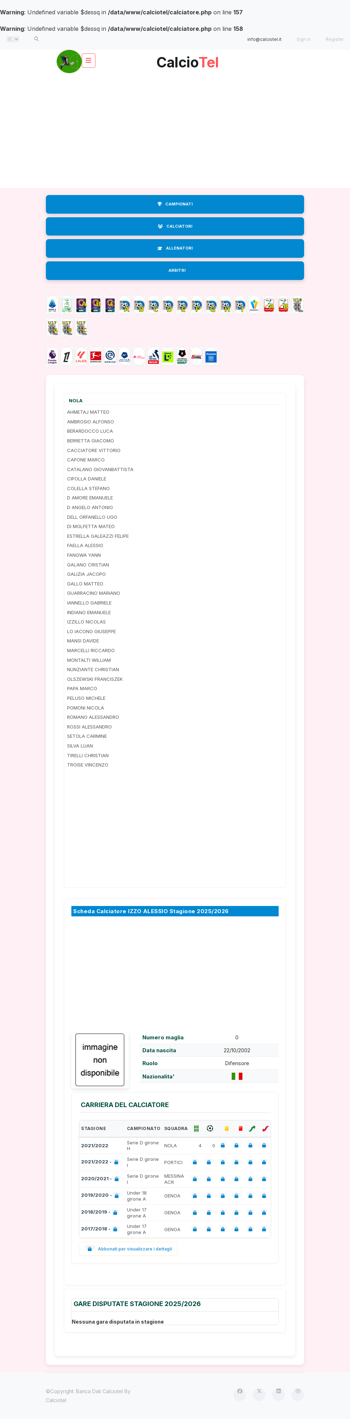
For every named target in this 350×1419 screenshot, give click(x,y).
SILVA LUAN (80, 746)
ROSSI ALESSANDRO (89, 727)
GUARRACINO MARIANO (93, 593)
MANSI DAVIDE (83, 641)
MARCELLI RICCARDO (91, 650)
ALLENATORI (175, 248)
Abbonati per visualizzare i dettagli (128, 1249)
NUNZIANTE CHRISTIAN (93, 669)
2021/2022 (94, 1145)
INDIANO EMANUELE (89, 612)
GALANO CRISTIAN (88, 565)
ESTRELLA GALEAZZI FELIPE (98, 536)
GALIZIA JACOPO (86, 574)
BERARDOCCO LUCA (90, 431)
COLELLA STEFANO (88, 488)
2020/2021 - (101, 1179)
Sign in (304, 39)
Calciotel (56, 1400)
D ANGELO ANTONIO (90, 507)
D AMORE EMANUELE (90, 497)
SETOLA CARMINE (87, 736)
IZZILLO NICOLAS (86, 622)
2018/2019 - (100, 1212)
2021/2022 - (101, 1162)
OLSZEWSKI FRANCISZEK (95, 679)
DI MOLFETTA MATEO (91, 526)
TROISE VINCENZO (87, 765)
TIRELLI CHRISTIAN (88, 755)
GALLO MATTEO (85, 584)
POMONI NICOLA (85, 708)
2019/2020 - (101, 1196)
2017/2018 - (100, 1229)
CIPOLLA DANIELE (86, 478)
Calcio (187, 60)
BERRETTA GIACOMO (90, 440)
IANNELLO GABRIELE (89, 603)
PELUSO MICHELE (86, 698)
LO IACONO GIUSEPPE (91, 631)
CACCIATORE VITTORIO (93, 450)
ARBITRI (177, 270)
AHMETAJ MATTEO (88, 412)
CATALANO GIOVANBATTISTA (100, 469)
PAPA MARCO (82, 688)
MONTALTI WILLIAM (89, 660)
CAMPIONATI (175, 204)
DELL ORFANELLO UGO (92, 517)
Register (335, 39)
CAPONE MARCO (86, 459)
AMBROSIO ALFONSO (90, 421)
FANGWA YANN (84, 555)
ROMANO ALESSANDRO (93, 717)
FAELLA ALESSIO (85, 545)
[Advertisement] (175, 130)
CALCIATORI (175, 226)
